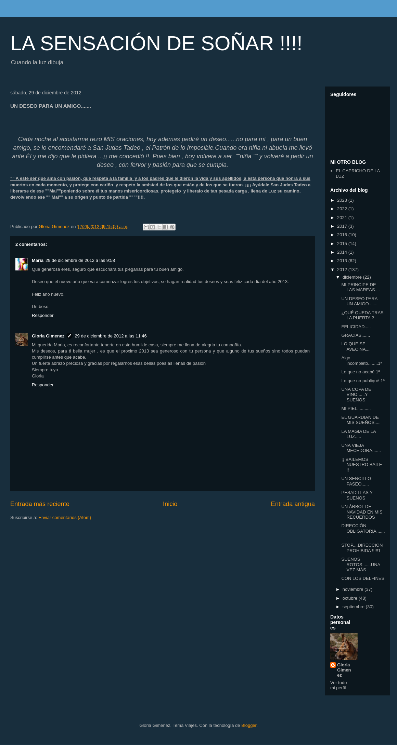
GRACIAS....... (355, 335)
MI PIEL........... (356, 408)
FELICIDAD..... (356, 326)
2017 (342, 226)
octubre (351, 598)
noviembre (353, 589)
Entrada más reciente (39, 504)
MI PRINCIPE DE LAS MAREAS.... (360, 287)
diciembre (353, 277)
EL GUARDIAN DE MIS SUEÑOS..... (361, 420)
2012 (342, 269)
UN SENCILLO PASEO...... (356, 481)
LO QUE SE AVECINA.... (356, 346)
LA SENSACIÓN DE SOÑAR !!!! (156, 43)
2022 (342, 208)
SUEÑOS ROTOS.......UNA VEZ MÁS (360, 564)
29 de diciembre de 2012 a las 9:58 (80, 260)
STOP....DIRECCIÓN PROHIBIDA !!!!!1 (362, 548)
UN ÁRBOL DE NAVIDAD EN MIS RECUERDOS (361, 512)
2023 (342, 200)
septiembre (354, 606)
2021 (342, 217)
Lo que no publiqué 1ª (362, 380)
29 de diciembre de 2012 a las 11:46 (110, 335)
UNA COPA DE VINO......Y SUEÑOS (356, 394)
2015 (342, 243)
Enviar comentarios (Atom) (64, 517)
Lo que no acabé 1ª (360, 371)
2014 (342, 252)
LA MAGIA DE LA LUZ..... (358, 434)
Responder (43, 315)
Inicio (170, 504)
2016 (342, 234)
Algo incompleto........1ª (361, 360)
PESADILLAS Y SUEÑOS (356, 495)
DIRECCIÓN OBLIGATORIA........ (363, 531)
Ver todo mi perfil (338, 685)
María (37, 260)
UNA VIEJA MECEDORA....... (361, 448)
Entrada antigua (293, 504)
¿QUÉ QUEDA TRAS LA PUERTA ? (362, 315)
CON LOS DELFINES (362, 578)
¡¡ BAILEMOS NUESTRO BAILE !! (361, 465)
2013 (342, 260)
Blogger (248, 725)
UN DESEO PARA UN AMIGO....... (359, 301)
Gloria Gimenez (48, 335)
